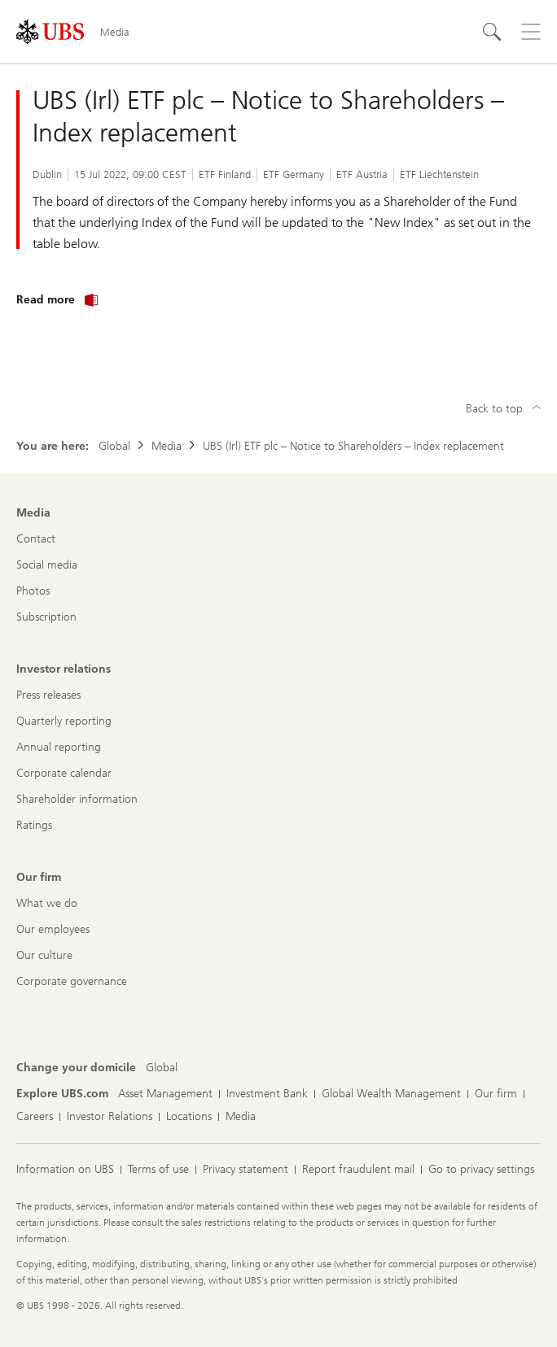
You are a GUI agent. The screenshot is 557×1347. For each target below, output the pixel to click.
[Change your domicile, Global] (162, 1068)
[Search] (492, 31)
